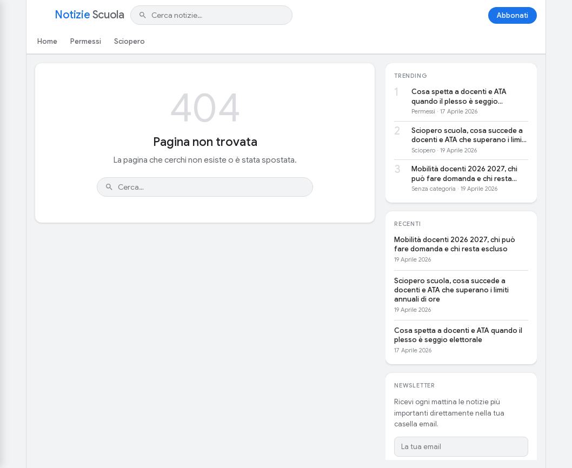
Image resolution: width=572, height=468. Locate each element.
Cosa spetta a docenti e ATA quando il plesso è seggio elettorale (459, 96)
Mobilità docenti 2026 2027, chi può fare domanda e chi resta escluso (464, 173)
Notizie (89, 15)
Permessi (85, 41)
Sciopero (129, 41)
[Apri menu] (41, 15)
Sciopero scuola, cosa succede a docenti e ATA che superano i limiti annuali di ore (468, 135)
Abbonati (512, 15)
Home (47, 41)
